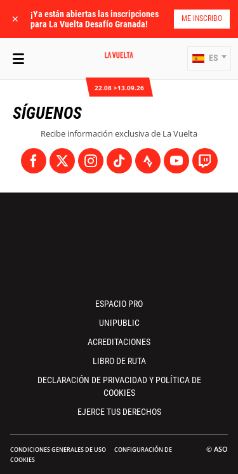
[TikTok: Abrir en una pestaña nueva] (119, 160)
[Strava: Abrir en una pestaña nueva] (148, 160)
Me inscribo (202, 18)
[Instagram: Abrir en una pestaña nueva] (90, 160)
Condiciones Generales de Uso (58, 449)
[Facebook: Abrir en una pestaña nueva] (33, 160)
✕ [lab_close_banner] (15, 19)
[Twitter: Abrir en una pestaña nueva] (62, 160)
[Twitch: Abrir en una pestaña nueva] (205, 160)
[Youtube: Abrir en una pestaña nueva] (176, 160)
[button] (209, 58)
